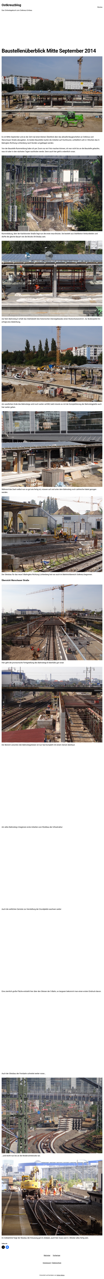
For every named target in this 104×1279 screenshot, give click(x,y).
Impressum (47, 1263)
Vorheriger (56, 1255)
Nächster (47, 1255)
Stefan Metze (60, 1275)
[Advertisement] (52, 31)
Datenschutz (56, 1263)
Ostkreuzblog (11, 5)
